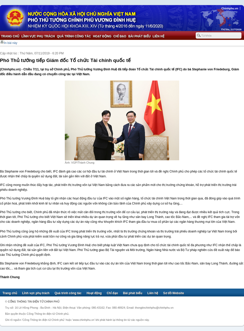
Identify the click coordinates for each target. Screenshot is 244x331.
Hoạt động (102, 36)
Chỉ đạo (119, 36)
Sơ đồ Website (173, 293)
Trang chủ (10, 36)
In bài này (10, 43)
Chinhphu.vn (229, 8)
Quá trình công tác (74, 36)
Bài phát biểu (139, 36)
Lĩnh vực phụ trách (38, 36)
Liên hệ (158, 36)
